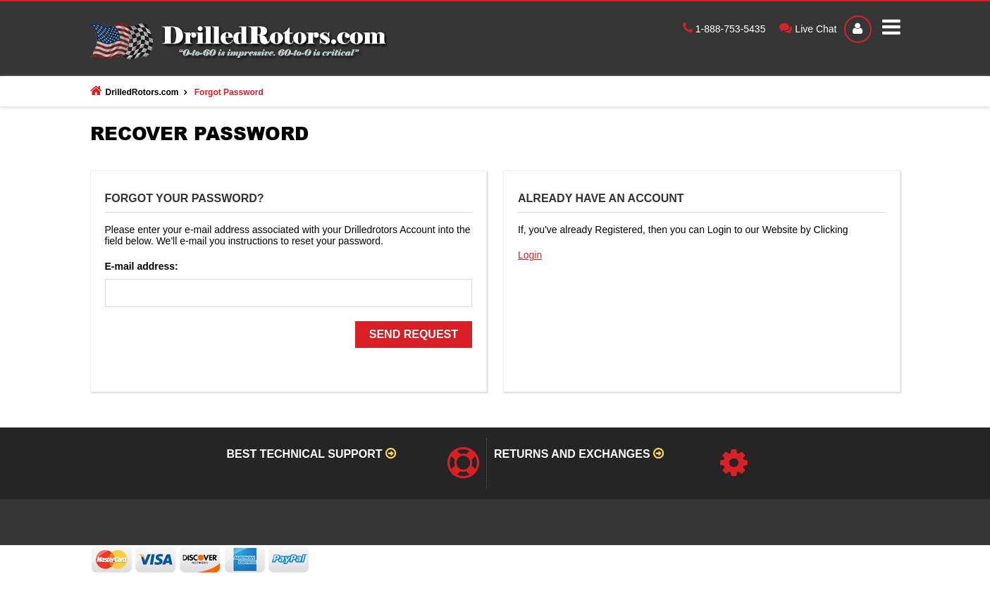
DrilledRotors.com (134, 91)
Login (530, 255)
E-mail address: (141, 266)
